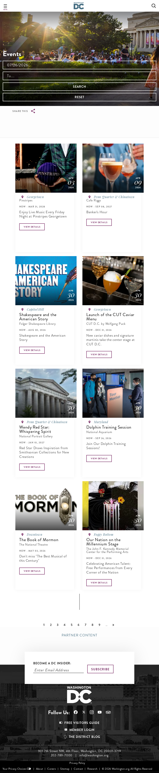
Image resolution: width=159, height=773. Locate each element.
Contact (78, 769)
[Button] (32, 226)
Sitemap (64, 769)
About (39, 769)
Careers (51, 769)
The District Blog (84, 737)
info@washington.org (93, 755)
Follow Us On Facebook (76, 712)
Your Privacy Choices (14, 769)
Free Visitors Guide (82, 723)
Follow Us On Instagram (92, 712)
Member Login (82, 730)
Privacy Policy (77, 763)
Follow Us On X (84, 713)
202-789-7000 (62, 755)
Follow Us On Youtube (100, 712)
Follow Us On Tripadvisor (108, 712)
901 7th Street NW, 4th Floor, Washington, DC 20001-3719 (79, 751)
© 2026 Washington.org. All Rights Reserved (127, 769)
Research (92, 769)
